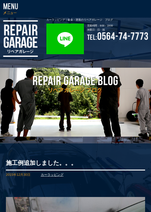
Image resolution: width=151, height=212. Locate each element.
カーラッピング (52, 174)
